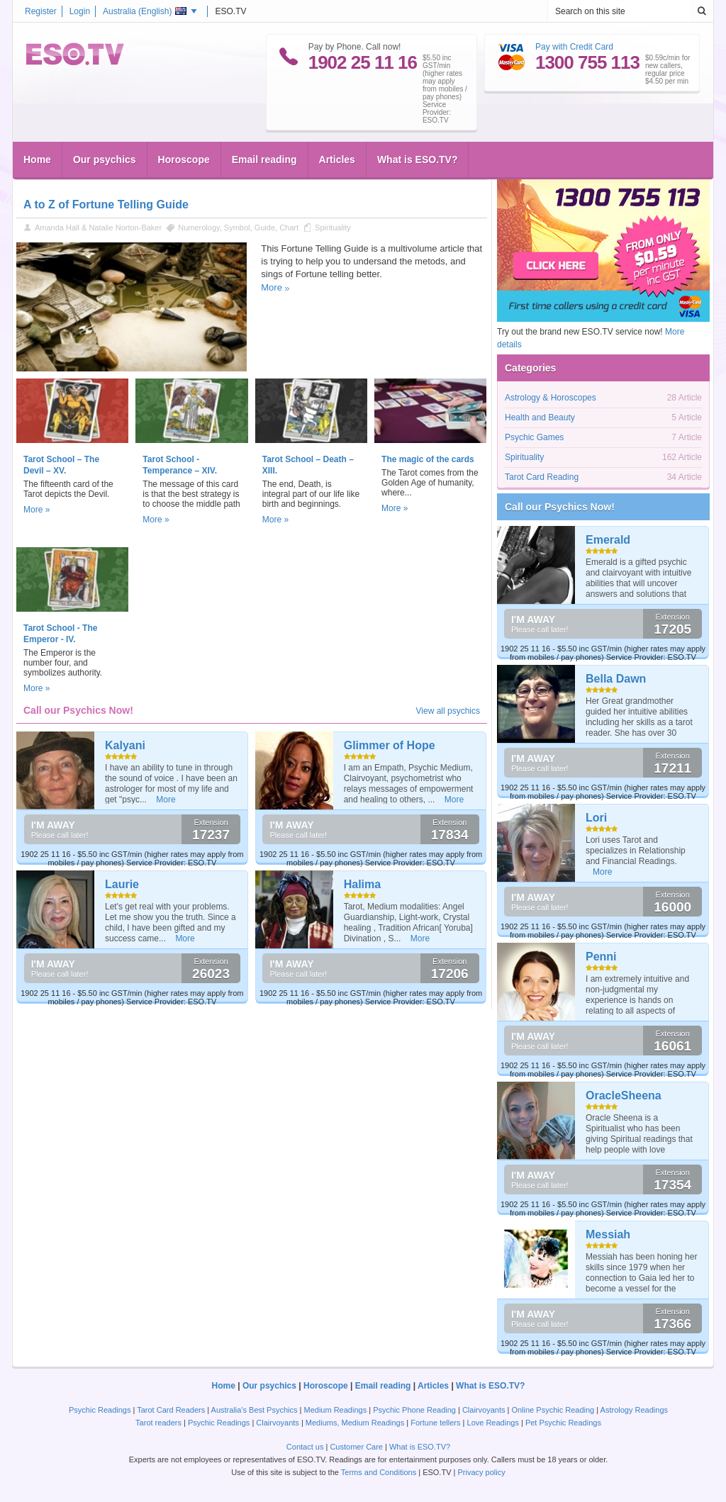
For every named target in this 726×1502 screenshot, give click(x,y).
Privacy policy (481, 1472)
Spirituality (333, 227)
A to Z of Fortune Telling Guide (106, 204)
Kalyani (125, 745)
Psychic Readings (99, 1410)
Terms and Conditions (378, 1472)
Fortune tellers (435, 1422)
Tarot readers (158, 1422)
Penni (601, 957)
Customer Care (356, 1446)
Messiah (608, 1234)
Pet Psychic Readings (563, 1422)
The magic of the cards (427, 459)
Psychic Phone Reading (414, 1410)
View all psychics (448, 711)
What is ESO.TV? (417, 159)
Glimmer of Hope (389, 745)
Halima (362, 884)
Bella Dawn (616, 679)
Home (37, 159)
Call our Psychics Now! (560, 506)
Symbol (237, 227)
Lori (596, 818)
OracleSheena (623, 1095)
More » (36, 510)
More (271, 287)
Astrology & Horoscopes (550, 398)
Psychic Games (534, 437)
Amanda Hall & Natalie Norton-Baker (98, 227)
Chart (288, 227)
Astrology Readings (634, 1410)
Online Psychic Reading (552, 1410)
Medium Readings (335, 1410)
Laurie (122, 884)
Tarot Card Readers (171, 1410)
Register (41, 11)
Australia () (144, 11)
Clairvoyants (484, 1410)
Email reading (264, 159)
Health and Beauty (540, 417)
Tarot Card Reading (542, 477)
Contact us (305, 1446)
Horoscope (184, 159)
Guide (265, 227)
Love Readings (493, 1422)
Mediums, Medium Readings (355, 1422)
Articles (337, 159)
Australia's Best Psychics (254, 1410)
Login (79, 11)
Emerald (608, 540)
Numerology (199, 227)
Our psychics (104, 159)
